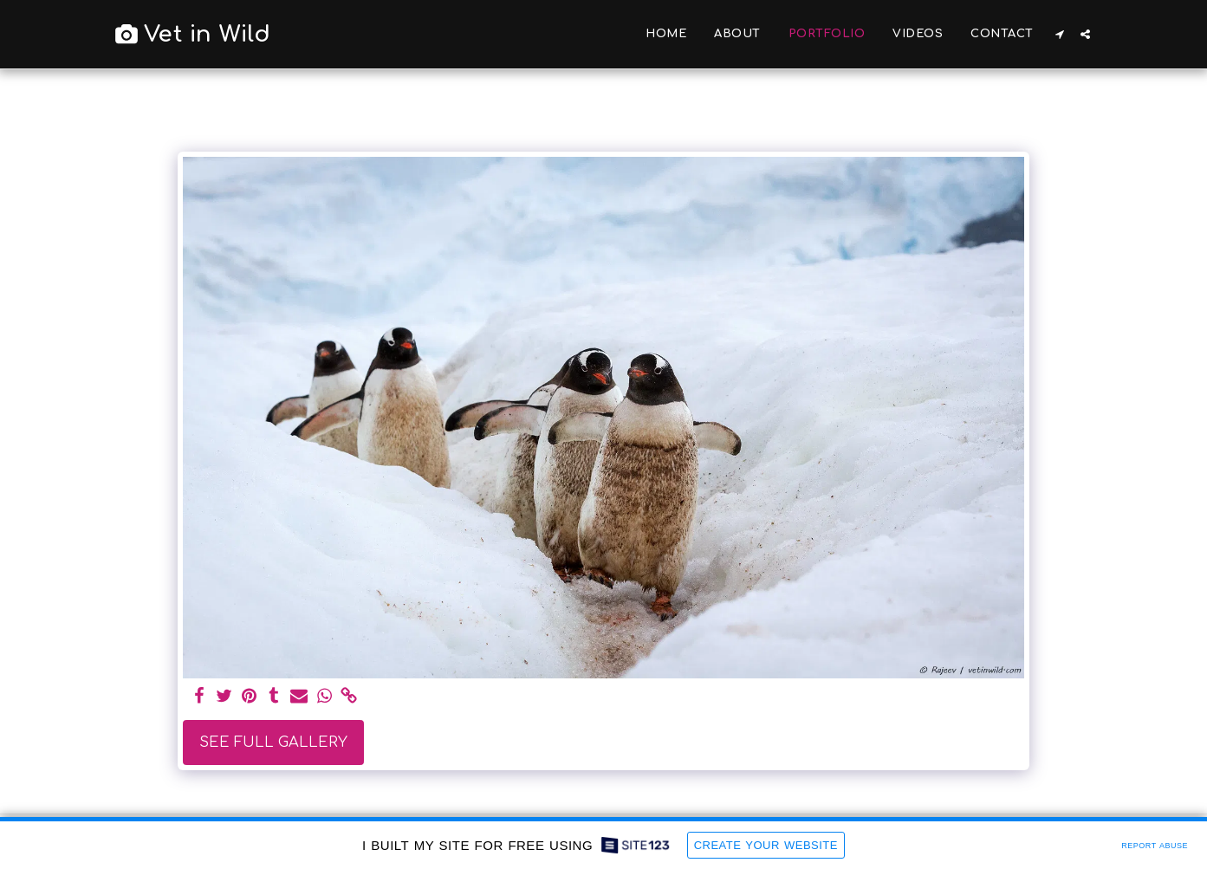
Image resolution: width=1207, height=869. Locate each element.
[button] (1060, 34)
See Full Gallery (273, 742)
